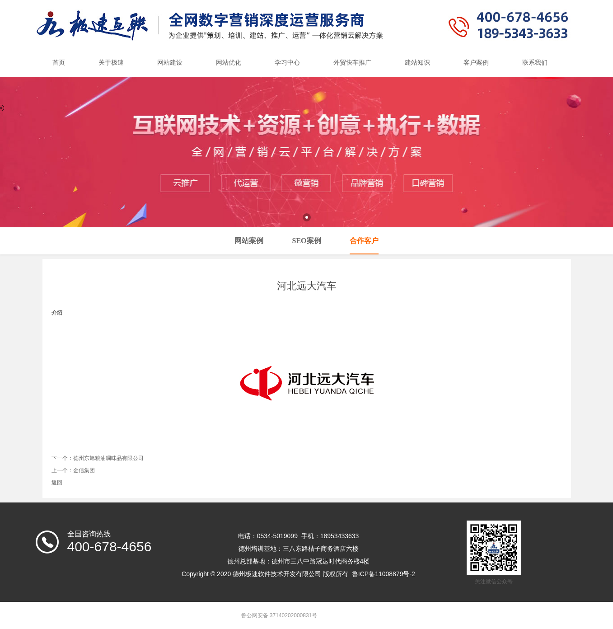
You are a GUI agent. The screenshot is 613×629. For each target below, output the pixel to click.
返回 (56, 482)
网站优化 (228, 62)
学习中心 (287, 62)
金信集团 (84, 470)
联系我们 (534, 62)
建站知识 (417, 62)
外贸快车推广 (352, 62)
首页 (58, 62)
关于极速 (111, 62)
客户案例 (476, 62)
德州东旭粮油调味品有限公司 (108, 458)
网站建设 (169, 62)
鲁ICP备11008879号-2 (383, 573)
